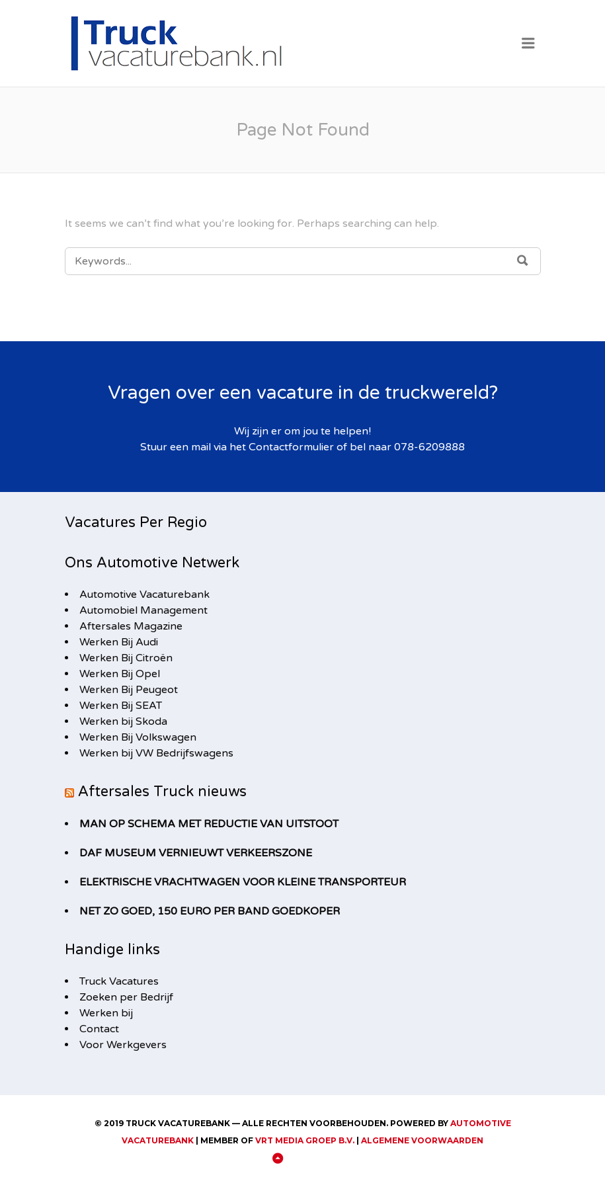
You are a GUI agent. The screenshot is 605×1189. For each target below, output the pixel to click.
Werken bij (106, 1013)
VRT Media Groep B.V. (304, 1140)
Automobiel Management (143, 610)
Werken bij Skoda (123, 721)
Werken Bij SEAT (120, 705)
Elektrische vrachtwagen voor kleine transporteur (242, 882)
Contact (99, 1029)
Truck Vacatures (119, 981)
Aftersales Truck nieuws (162, 791)
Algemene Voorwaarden (422, 1140)
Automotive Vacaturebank (144, 594)
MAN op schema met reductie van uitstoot (209, 824)
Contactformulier (291, 447)
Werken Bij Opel (119, 673)
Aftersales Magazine (130, 626)
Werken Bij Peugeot (128, 689)
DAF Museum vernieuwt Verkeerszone (195, 853)
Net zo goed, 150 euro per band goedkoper (209, 911)
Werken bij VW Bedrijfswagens (156, 753)
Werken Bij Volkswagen (137, 737)
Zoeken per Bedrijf (126, 997)
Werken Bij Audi (118, 642)
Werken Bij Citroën (126, 658)
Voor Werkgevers (123, 1044)
